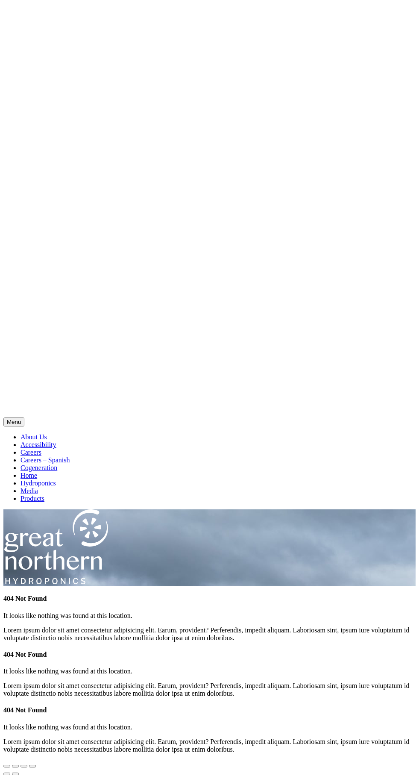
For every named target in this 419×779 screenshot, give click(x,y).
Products (32, 498)
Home (29, 475)
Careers (31, 452)
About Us (34, 437)
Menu (14, 422)
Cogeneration (39, 467)
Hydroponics (38, 483)
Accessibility (38, 444)
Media (29, 490)
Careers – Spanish (45, 460)
